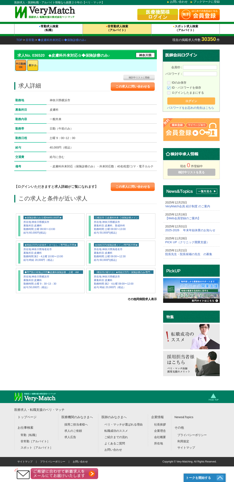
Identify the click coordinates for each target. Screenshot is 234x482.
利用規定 (183, 441)
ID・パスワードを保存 (186, 87)
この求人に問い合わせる (133, 86)
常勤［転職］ (29, 435)
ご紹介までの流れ (116, 437)
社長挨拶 (160, 424)
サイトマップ (186, 447)
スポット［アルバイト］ (37, 447)
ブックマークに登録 (206, 1)
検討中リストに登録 (139, 77)
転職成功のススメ (116, 430)
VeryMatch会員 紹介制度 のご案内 (187, 206)
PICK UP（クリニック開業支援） (187, 242)
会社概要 (160, 437)
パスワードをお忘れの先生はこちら (190, 107)
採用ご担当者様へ (76, 424)
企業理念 (160, 430)
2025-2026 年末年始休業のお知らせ (190, 230)
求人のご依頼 (73, 430)
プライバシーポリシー (192, 435)
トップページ (27, 417)
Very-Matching (185, 461)
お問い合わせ (179, 1)
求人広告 (70, 437)
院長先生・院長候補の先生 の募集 (188, 254)
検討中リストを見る (191, 172)
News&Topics (183, 417)
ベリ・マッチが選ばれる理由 (123, 424)
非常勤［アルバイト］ (35, 441)
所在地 (158, 443)
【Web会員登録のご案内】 (183, 218)
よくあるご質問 (114, 443)
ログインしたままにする (188, 92)
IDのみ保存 (179, 82)
